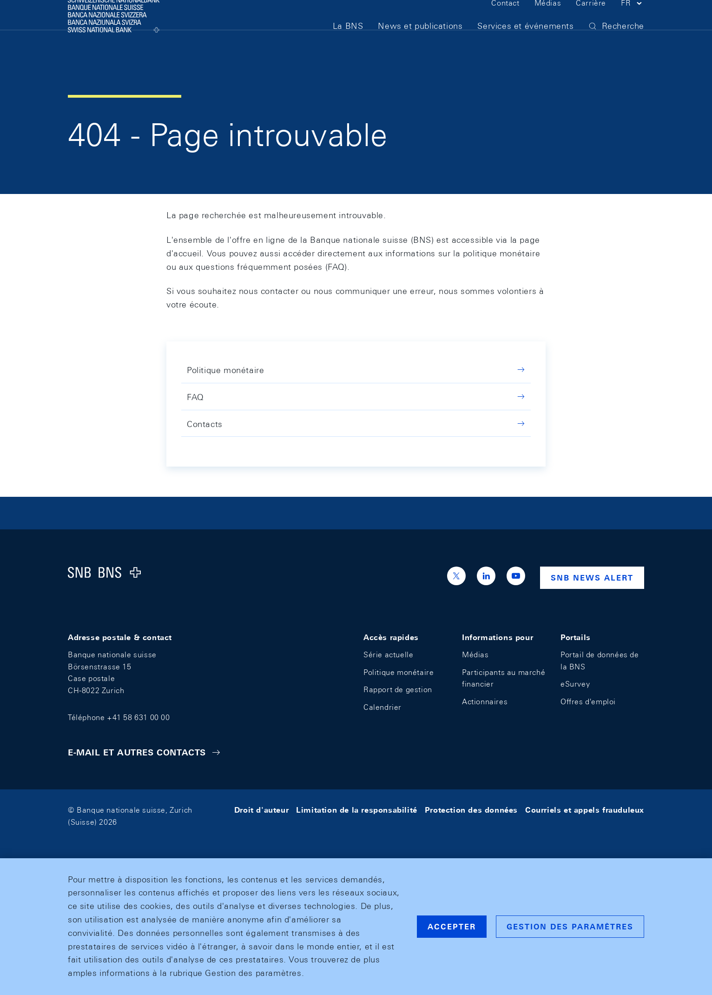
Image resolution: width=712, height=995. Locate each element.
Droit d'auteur (261, 810)
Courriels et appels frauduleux (584, 810)
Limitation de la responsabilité (356, 810)
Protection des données (471, 810)
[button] (632, 22)
